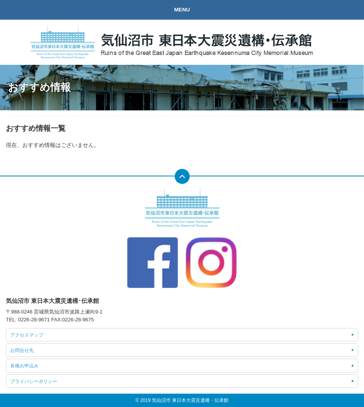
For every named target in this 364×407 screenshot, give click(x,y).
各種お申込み (24, 365)
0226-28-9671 (34, 320)
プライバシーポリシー (33, 381)
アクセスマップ (26, 335)
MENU (182, 10)
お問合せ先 (22, 350)
